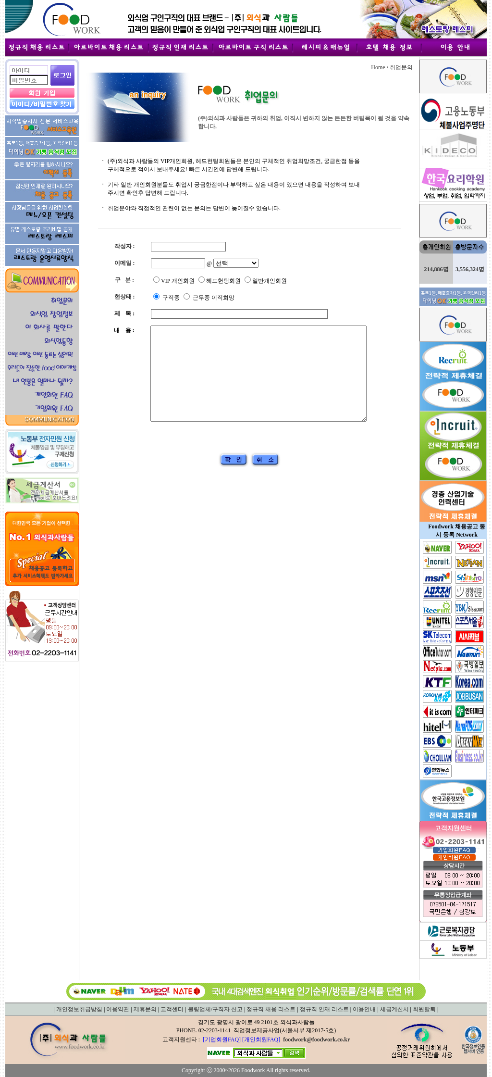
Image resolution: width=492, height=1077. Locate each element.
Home (378, 67)
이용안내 (364, 1009)
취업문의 (401, 67)
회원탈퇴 (424, 1009)
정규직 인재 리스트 (324, 1009)
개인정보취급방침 (79, 1009)
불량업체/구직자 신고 (215, 1009)
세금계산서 (394, 1009)
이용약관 (117, 1009)
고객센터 (172, 1009)
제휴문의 (145, 1009)
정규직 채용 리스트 (270, 1009)
